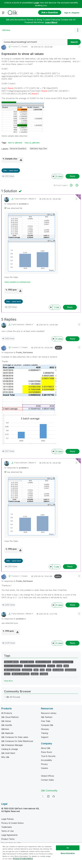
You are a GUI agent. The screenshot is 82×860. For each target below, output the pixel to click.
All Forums (15, 697)
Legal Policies (7, 819)
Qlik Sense (6, 721)
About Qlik (45, 748)
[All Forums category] (5, 697)
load (42, 670)
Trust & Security (48, 756)
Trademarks (6, 827)
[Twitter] (43, 796)
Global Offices (47, 776)
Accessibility (46, 760)
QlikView (6, 30)
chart (66, 666)
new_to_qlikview (32, 142)
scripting (43, 674)
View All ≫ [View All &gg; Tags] (8, 681)
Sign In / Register (71, 13)
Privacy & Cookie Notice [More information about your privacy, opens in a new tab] (23, 859)
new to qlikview (15, 142)
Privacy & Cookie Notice (12, 823)
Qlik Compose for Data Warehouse (17, 741)
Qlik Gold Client (8, 753)
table (49, 670)
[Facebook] (54, 796)
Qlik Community (49, 790)
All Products (6, 713)
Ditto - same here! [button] (10, 170)
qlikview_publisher (12, 670)
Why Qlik (5, 757)
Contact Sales (47, 780)
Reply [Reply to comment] (70, 307)
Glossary (45, 729)
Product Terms (8, 839)
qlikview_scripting (43, 662)
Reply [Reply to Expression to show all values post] (72, 176)
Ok (68, 848)
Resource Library (48, 713)
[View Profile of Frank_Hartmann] (20, 199)
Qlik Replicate (7, 733)
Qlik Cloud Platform (10, 717)
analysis (34, 674)
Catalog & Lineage (9, 749)
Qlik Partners (46, 717)
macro (7, 674)
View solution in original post (17, 282)
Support (44, 737)
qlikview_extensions (20, 674)
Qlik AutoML (6, 725)
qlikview (51, 666)
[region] (41, 851)
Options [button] (77, 30)
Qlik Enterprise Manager (12, 745)
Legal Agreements (9, 835)
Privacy (44, 764)
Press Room (46, 752)
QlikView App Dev (38, 149)
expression (27, 670)
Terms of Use (7, 831)
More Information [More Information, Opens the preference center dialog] (68, 853)
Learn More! (51, 22)
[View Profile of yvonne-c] (15, 47)
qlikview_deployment (13, 666)
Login (36, 2)
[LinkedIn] (48, 796)
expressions (70, 670)
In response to (16, 204)
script (59, 666)
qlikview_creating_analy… (35, 666)
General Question (18, 149)
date (36, 670)
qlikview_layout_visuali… (63, 662)
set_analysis (58, 670)
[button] (79, 46)
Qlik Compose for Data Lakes (14, 737)
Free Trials (45, 721)
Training (44, 733)
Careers (44, 768)
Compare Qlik (47, 725)
